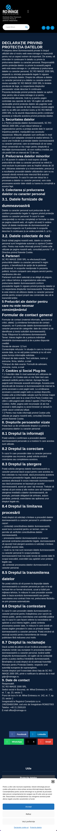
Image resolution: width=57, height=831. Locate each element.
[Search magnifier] (26, 27)
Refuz (28, 814)
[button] (53, 781)
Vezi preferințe (28, 821)
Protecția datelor (36, 827)
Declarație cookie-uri (21, 827)
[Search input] (15, 27)
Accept (28, 806)
